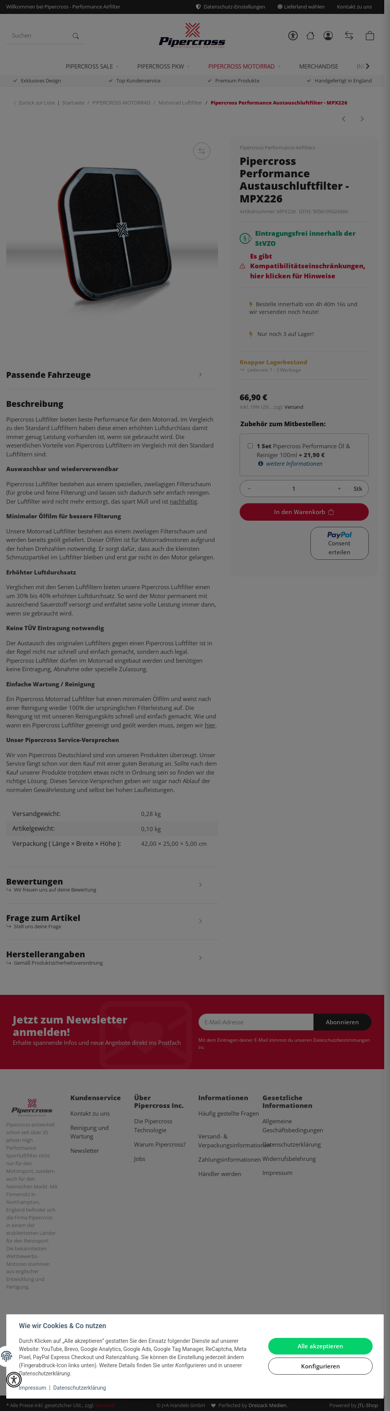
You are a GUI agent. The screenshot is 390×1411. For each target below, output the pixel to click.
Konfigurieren (320, 1366)
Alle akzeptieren (320, 1346)
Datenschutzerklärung (79, 1388)
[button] (14, 1379)
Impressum (32, 1388)
